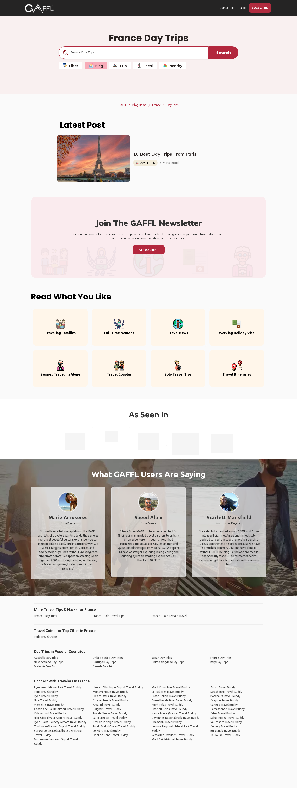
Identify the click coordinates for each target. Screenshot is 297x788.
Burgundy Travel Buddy (225, 730)
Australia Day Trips (46, 657)
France (156, 105)
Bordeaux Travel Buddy (225, 696)
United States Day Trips (108, 657)
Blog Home (139, 105)
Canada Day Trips (104, 666)
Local (145, 65)
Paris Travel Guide (45, 636)
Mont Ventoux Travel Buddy (110, 691)
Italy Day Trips (219, 662)
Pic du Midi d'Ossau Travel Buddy (114, 726)
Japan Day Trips (162, 657)
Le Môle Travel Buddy (107, 730)
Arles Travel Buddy (222, 713)
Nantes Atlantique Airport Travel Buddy (118, 687)
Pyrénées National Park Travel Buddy (57, 687)
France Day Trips (221, 657)
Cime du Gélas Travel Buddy (169, 709)
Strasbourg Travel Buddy (226, 691)
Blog (243, 7)
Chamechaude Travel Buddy (111, 700)
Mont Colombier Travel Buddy (171, 687)
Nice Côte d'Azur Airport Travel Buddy (58, 717)
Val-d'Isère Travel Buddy (226, 722)
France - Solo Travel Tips (108, 616)
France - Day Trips (45, 616)
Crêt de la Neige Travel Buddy (112, 722)
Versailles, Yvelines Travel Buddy (173, 735)
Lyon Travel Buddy (46, 696)
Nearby (172, 65)
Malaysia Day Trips (46, 666)
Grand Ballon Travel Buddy (169, 696)
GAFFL (123, 105)
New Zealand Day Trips (49, 662)
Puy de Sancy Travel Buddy (110, 713)
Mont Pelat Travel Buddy (167, 704)
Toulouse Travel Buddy (225, 735)
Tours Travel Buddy (222, 687)
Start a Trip (227, 7)
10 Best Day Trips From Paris (165, 154)
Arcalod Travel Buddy (106, 704)
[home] (39, 8)
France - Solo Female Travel (169, 616)
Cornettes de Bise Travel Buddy (172, 700)
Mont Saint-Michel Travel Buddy (172, 739)
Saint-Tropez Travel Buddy (227, 717)
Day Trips (173, 105)
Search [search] (223, 52)
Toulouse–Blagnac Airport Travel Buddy (59, 726)
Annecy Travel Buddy (224, 726)
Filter (70, 65)
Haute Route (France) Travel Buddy (174, 713)
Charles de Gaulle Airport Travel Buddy (59, 709)
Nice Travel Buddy (45, 700)
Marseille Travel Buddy (49, 704)
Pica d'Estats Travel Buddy (109, 696)
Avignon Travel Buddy (224, 700)
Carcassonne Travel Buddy (227, 709)
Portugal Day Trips (104, 662)
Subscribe (148, 250)
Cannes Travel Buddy (224, 704)
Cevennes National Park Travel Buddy (175, 717)
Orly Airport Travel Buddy (50, 713)
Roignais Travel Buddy (107, 709)
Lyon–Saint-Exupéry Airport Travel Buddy (60, 722)
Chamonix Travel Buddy (167, 722)
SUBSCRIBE (260, 7)
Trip (120, 65)
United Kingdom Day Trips (168, 662)
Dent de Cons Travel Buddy (110, 735)
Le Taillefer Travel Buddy (168, 691)
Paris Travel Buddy (46, 691)
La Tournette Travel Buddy (110, 717)
